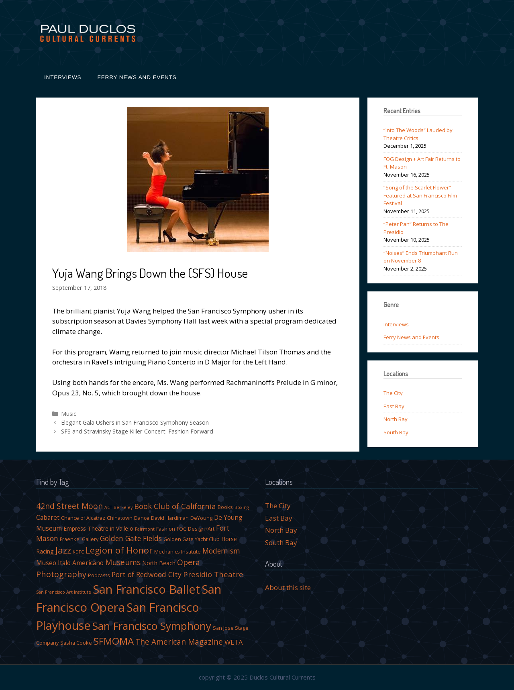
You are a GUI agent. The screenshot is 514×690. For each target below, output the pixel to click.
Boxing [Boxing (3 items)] (242, 507)
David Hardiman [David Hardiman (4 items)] (170, 518)
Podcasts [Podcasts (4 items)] (99, 575)
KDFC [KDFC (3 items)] (78, 552)
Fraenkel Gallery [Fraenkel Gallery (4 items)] (79, 539)
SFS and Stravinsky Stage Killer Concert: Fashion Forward (137, 431)
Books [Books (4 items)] (225, 507)
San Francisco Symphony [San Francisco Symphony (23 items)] (151, 626)
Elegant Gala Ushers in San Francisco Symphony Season (135, 422)
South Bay (395, 432)
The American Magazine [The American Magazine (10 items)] (179, 641)
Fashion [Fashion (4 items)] (165, 528)
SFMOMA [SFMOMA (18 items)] (114, 640)
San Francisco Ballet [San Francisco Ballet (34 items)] (146, 589)
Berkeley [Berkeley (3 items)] (123, 507)
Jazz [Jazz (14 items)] (63, 550)
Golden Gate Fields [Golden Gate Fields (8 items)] (131, 538)
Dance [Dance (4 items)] (141, 518)
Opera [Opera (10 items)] (188, 562)
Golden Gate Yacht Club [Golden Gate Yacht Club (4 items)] (191, 539)
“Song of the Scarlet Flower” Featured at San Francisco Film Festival (420, 195)
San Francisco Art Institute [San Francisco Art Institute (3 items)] (63, 592)
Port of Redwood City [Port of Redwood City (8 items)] (147, 574)
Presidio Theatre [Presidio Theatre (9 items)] (213, 574)
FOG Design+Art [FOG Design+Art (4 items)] (195, 528)
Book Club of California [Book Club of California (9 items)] (175, 506)
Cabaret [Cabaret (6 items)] (47, 517)
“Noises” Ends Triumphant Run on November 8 (420, 257)
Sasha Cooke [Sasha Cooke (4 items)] (76, 642)
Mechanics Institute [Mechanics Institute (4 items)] (177, 551)
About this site (288, 587)
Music (68, 413)
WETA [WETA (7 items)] (233, 642)
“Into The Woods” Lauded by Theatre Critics (418, 134)
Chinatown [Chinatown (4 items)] (120, 518)
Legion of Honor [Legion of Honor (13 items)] (119, 550)
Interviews (63, 77)
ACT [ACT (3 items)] (108, 507)
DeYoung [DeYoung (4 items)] (201, 518)
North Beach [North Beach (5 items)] (158, 563)
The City (393, 393)
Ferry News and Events (137, 77)
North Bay (395, 419)
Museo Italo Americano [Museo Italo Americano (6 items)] (70, 562)
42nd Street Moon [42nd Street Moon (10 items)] (69, 506)
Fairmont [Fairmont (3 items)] (145, 529)
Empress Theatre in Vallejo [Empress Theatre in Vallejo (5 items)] (98, 528)
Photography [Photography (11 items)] (61, 574)
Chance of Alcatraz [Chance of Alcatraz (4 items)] (83, 518)
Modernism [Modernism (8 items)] (221, 551)
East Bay (393, 406)
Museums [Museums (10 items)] (123, 562)
